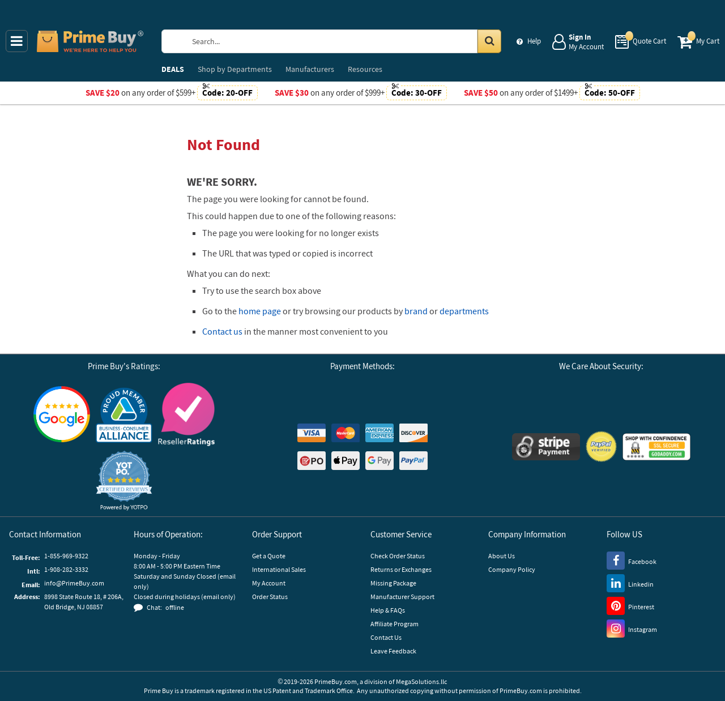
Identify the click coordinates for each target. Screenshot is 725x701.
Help (534, 41)
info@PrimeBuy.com (74, 583)
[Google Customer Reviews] (61, 414)
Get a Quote (268, 556)
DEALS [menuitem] (172, 69)
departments (464, 311)
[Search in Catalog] (489, 41)
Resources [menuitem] (365, 69)
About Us (501, 556)
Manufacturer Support (402, 596)
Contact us (222, 331)
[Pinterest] (630, 605)
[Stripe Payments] (546, 446)
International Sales (279, 569)
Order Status (270, 596)
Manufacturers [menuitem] (309, 69)
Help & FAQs (387, 610)
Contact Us (386, 637)
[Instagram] (632, 628)
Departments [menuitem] (235, 69)
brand (416, 311)
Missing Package (393, 583)
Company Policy (511, 569)
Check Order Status (397, 556)
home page (259, 311)
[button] (124, 481)
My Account (268, 583)
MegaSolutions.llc (421, 681)
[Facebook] (631, 560)
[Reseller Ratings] (186, 414)
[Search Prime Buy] (342, 41)
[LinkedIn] (630, 583)
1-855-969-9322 (66, 556)
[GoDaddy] (656, 446)
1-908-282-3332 (66, 569)
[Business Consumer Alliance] (124, 414)
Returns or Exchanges (401, 569)
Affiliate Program (394, 623)
